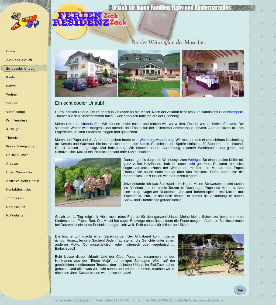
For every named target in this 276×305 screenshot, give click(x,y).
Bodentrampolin (231, 112)
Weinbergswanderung (157, 140)
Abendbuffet (90, 124)
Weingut (194, 160)
